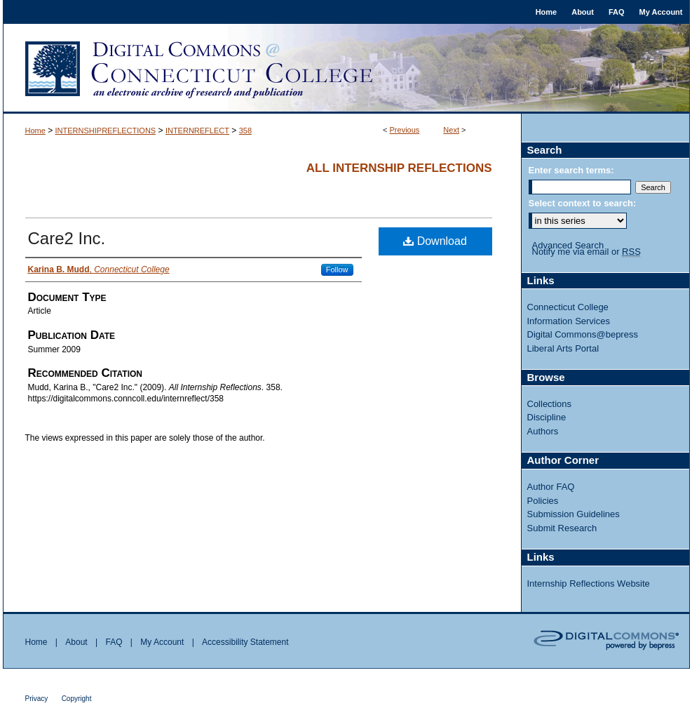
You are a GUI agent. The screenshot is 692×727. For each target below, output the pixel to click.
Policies (543, 500)
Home (35, 130)
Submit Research (562, 528)
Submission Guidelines (573, 514)
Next (451, 130)
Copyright (77, 698)
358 (245, 130)
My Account (162, 642)
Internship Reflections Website (588, 583)
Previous (405, 130)
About (76, 642)
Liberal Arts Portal (563, 348)
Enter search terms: (571, 170)
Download (435, 241)
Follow (337, 269)
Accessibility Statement (245, 642)
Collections (549, 404)
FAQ (113, 642)
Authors (543, 431)
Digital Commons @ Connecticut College (346, 69)
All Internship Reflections (399, 168)
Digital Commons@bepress (582, 334)
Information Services (569, 321)
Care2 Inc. (67, 238)
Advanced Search (568, 245)
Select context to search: (583, 203)
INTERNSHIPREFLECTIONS (105, 130)
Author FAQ (551, 486)
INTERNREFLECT (197, 130)
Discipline (547, 417)
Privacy (36, 698)
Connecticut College (568, 307)
